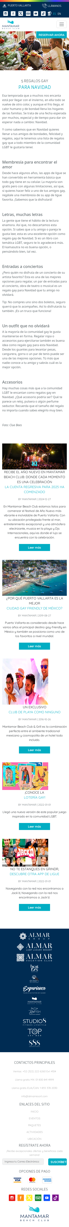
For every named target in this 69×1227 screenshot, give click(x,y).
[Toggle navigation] (61, 24)
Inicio (34, 1111)
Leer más (34, 547)
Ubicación (34, 1139)
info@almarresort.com (34, 1096)
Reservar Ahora (51, 35)
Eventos (34, 1118)
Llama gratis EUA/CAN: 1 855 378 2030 (34, 1088)
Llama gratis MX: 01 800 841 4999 (34, 1079)
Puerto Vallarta (16, 6)
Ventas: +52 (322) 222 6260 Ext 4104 (34, 1071)
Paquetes (34, 1125)
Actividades (34, 1132)
